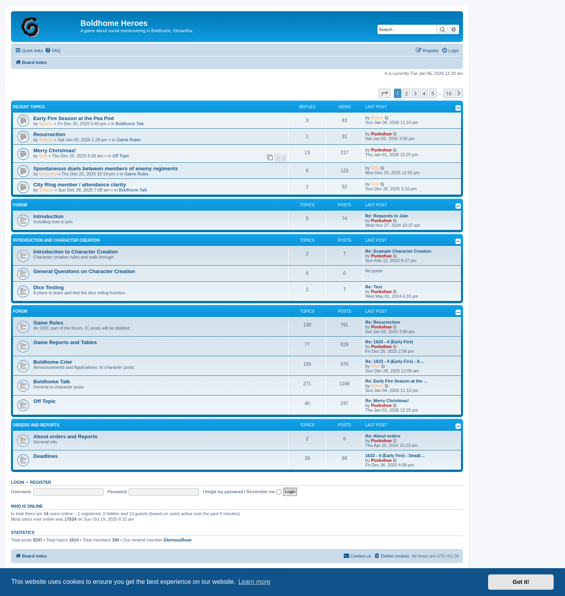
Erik (43, 155)
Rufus (377, 117)
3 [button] (415, 93)
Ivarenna (48, 173)
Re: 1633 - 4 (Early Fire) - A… (394, 361)
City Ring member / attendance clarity (79, 185)
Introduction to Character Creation (75, 252)
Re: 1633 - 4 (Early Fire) (389, 341)
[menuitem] (52, 50)
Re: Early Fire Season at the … (396, 381)
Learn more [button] (254, 581)
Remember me (263, 491)
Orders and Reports (36, 425)
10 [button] (449, 93)
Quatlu (46, 123)
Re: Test (373, 286)
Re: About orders (382, 436)
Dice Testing (48, 287)
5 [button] (433, 93)
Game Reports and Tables (65, 342)
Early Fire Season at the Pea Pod (73, 118)
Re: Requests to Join (386, 215)
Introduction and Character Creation (56, 240)
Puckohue (381, 133)
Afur (375, 366)
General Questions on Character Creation (84, 271)
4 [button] (424, 93)
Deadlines (45, 456)
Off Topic (121, 155)
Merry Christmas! (54, 150)
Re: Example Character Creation (398, 251)
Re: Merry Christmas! (387, 400)
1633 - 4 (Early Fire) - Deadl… (395, 455)
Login (17, 482)
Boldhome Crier (52, 362)
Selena (46, 139)
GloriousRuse (177, 540)
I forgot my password (223, 491)
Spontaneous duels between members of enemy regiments (105, 168)
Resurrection (49, 134)
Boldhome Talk (130, 123)
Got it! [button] (521, 582)
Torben (46, 190)
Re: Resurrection (382, 322)
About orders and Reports (65, 436)
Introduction (48, 216)
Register (40, 482)
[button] (384, 93)
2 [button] (406, 93)
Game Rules (128, 139)
